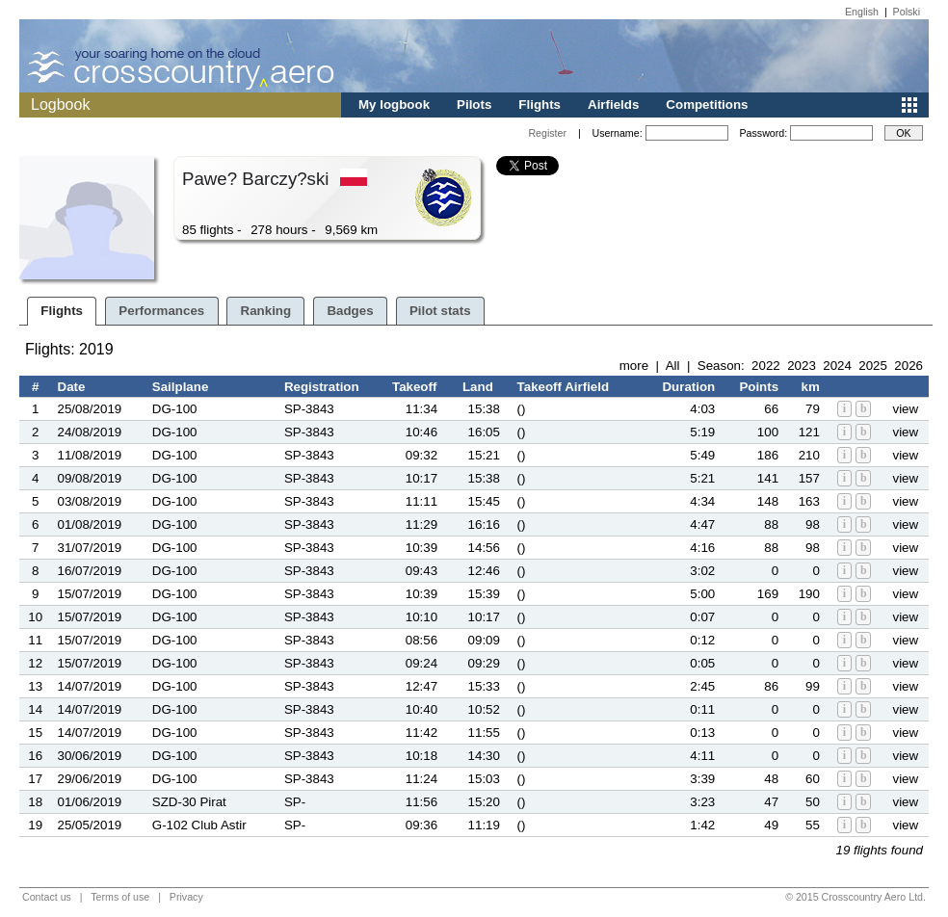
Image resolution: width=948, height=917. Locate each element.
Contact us (46, 897)
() (521, 409)
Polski (906, 11)
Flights (539, 104)
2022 (765, 365)
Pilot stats (440, 310)
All (673, 365)
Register (547, 133)
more (633, 365)
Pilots (474, 104)
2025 (872, 365)
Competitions (707, 104)
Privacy (186, 897)
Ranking (266, 310)
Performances (161, 310)
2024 (837, 365)
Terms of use (120, 897)
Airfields (613, 104)
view (905, 409)
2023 (801, 365)
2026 (908, 365)
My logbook (394, 104)
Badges (350, 310)
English (862, 11)
